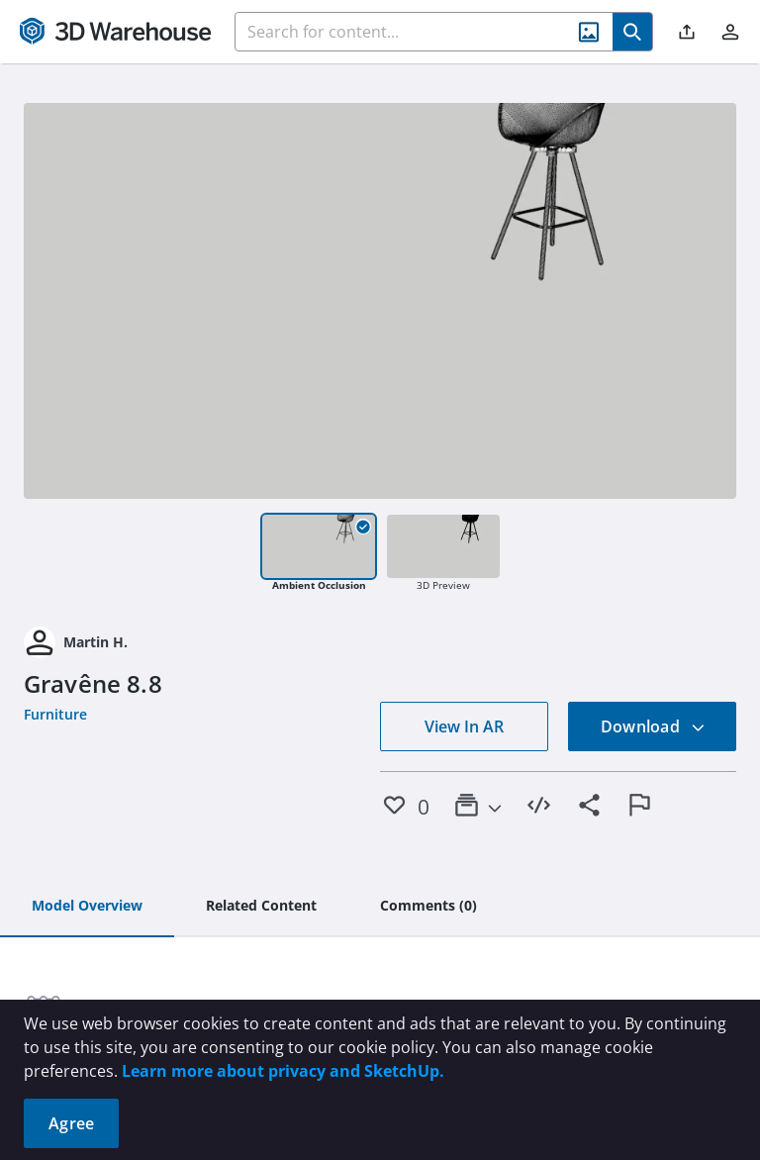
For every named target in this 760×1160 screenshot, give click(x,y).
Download (653, 726)
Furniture (55, 714)
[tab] (87, 906)
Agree (71, 1123)
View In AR (464, 726)
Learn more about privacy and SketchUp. (283, 1071)
